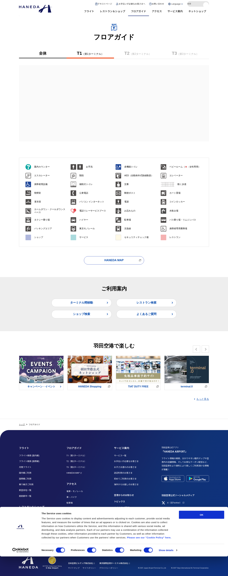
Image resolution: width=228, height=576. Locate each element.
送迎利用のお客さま (123, 473)
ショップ (23, 520)
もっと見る (202, 399)
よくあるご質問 (146, 314)
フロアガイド (138, 12)
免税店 (22, 526)
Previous (196, 349)
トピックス (119, 501)
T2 (137, 53)
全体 (43, 53)
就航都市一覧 (25, 496)
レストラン (24, 514)
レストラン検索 (146, 302)
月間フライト (25, 467)
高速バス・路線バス (75, 509)
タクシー (70, 514)
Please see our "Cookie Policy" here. (149, 557)
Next (205, 349)
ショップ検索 (81, 314)
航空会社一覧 (25, 490)
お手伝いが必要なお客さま (126, 461)
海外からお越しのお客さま (126, 484)
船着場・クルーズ (74, 526)
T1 (90, 53)
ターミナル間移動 (81, 302)
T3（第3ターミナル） (76, 467)
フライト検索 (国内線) (29, 455)
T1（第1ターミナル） (76, 455)
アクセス (157, 12)
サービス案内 (175, 12)
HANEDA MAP (114, 260)
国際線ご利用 (25, 479)
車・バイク (71, 497)
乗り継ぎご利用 (26, 484)
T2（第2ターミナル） (76, 461)
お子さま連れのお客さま (125, 467)
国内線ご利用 (25, 473)
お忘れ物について (123, 514)
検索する (206, 5)
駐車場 (69, 503)
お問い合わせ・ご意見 (125, 520)
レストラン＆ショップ (112, 12)
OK (201, 534)
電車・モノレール (74, 491)
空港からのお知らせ (124, 495)
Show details (166, 569)
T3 (185, 53)
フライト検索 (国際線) (29, 461)
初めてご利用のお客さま (125, 479)
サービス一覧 (120, 455)
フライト (89, 12)
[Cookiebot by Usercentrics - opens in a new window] (20, 569)
